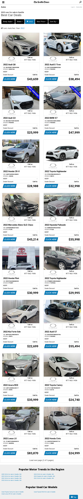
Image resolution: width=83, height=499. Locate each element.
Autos (3, 7)
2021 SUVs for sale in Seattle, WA (44, 478)
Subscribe (79, 7)
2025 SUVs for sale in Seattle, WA (12, 474)
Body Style (8, 22)
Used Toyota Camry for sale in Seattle (13, 492)
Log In (73, 7)
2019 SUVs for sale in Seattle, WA (12, 480)
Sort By (53, 22)
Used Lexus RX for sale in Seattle (11, 494)
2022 (30, 21)
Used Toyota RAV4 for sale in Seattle (44, 492)
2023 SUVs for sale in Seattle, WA (12, 476)
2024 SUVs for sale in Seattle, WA (44, 474)
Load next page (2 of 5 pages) (41, 460)
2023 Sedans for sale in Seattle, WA (44, 476)
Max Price (41, 22)
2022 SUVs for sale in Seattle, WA (12, 478)
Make (20, 22)
